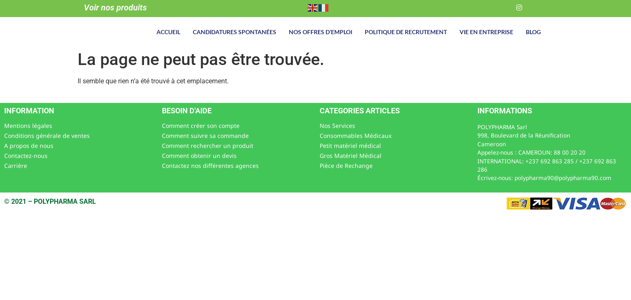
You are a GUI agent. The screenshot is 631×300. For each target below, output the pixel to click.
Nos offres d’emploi (320, 31)
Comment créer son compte (201, 126)
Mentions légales (28, 126)
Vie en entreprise (486, 31)
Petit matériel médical (350, 146)
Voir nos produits (115, 7)
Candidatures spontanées (234, 31)
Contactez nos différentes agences (210, 166)
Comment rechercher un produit (207, 146)
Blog (533, 31)
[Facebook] (486, 7)
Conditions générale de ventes (47, 136)
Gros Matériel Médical (350, 156)
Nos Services (337, 126)
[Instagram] (519, 7)
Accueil (168, 31)
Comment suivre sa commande (205, 136)
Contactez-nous (26, 156)
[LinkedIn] (502, 7)
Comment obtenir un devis (199, 156)
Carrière (15, 166)
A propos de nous (28, 146)
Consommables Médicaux (355, 136)
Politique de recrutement (406, 31)
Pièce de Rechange (346, 166)
